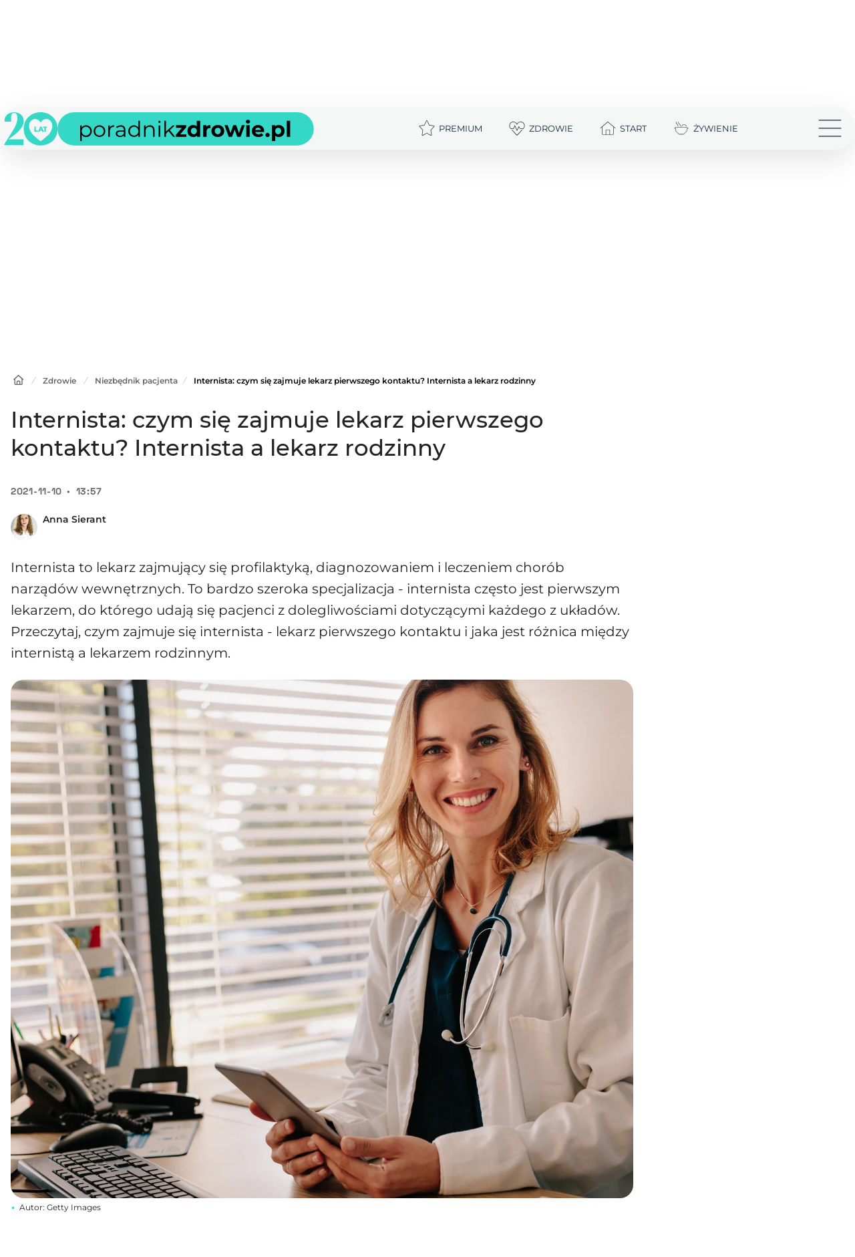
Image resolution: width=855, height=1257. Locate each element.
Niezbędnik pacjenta (136, 381)
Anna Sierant (74, 519)
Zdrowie (59, 381)
